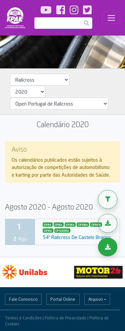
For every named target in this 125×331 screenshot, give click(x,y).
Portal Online (62, 299)
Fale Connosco (23, 299)
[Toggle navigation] (111, 18)
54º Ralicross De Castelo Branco (77, 237)
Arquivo (95, 299)
